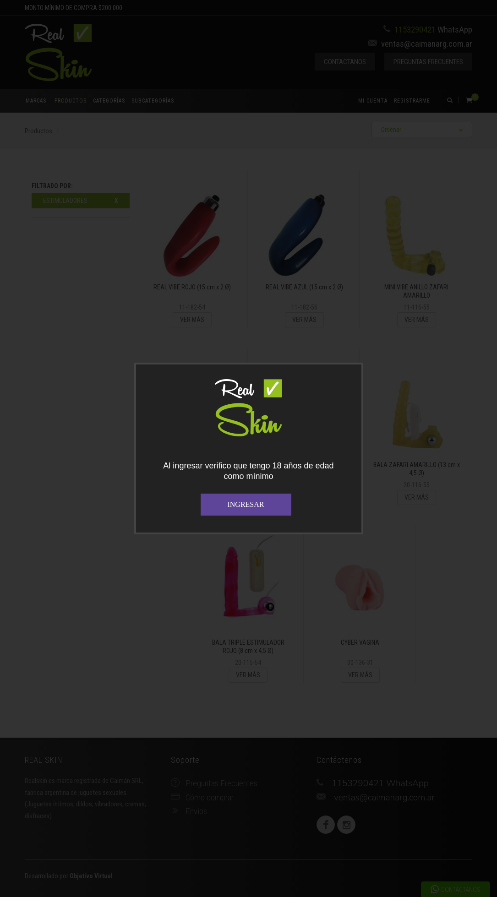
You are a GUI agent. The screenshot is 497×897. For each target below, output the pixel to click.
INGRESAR (245, 504)
